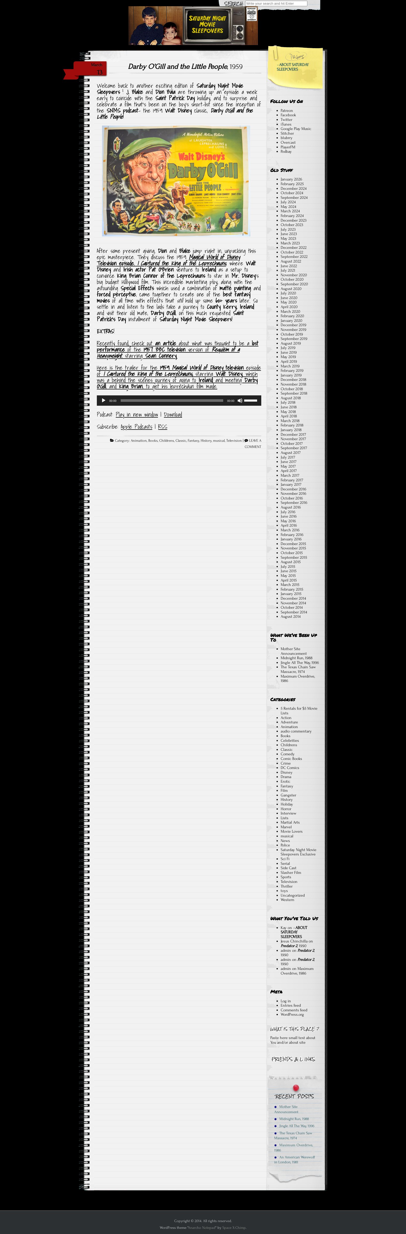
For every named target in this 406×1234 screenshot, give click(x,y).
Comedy (288, 754)
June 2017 (288, 461)
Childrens (166, 441)
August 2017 (291, 452)
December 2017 (293, 434)
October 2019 (292, 334)
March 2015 (290, 584)
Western (287, 899)
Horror (286, 809)
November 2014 (293, 603)
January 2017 (291, 484)
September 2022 (294, 256)
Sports (286, 877)
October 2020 (292, 279)
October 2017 (292, 443)
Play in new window (137, 414)
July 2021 (288, 270)
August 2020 (291, 288)
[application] (179, 400)
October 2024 (292, 193)
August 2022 (291, 261)
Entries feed (291, 1005)
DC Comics (290, 767)
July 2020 (288, 293)
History (206, 441)
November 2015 (293, 548)
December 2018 (293, 379)
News (285, 840)
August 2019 (291, 343)
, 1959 (185, 66)
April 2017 (289, 470)
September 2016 (294, 502)
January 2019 (291, 375)
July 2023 (288, 229)
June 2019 (289, 352)
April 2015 (289, 580)
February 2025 (292, 184)
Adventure (289, 722)
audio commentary (296, 731)
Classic (181, 441)
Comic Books (291, 758)
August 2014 (291, 616)
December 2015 (293, 543)
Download (173, 414)
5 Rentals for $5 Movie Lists (299, 710)
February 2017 (292, 480)
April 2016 (289, 525)
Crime (286, 763)
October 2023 (292, 224)
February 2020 (292, 316)
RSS (162, 426)
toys (284, 890)
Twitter (286, 119)
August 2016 (291, 507)
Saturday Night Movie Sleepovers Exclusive (298, 852)
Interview (288, 813)
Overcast (288, 142)
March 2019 (290, 366)
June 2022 (289, 266)
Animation (139, 441)
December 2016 (293, 489)
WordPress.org (292, 1014)
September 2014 (294, 612)
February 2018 (292, 425)
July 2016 (288, 512)
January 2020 (291, 320)
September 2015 (294, 557)
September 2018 (294, 393)
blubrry (287, 137)
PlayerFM (288, 147)
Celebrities (290, 740)
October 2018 (292, 389)
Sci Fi (285, 858)
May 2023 (288, 238)
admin (286, 950)
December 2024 (294, 188)
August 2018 (291, 398)
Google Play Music (296, 128)
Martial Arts (290, 822)
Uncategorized (293, 895)
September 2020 (294, 284)
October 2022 (292, 252)
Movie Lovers (292, 831)
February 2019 (292, 370)
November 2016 (293, 493)
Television (234, 441)
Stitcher (287, 133)
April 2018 (289, 416)
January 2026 (291, 179)
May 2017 (288, 466)
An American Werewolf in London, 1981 (294, 1159)
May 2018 (288, 411)
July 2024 (288, 202)
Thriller (287, 886)
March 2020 (290, 311)
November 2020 (294, 275)
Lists (284, 818)
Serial (285, 863)
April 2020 (289, 306)
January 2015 (291, 593)
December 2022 (294, 247)
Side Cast (288, 868)
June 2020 (289, 297)
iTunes (286, 124)
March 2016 (290, 530)
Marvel (286, 827)
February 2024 (292, 215)
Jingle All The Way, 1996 (300, 662)
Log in (286, 1001)
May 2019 (288, 356)
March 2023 (290, 243)
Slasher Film (291, 872)
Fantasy (193, 441)
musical (219, 441)
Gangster (288, 795)
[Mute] (240, 400)
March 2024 (290, 211)
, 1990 (294, 945)
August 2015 (291, 562)
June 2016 (289, 516)
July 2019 (288, 347)
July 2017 (288, 457)
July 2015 (288, 566)
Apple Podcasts (136, 426)
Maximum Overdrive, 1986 (298, 678)
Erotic (285, 781)
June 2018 (289, 407)
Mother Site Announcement (294, 651)
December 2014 (293, 598)
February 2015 (292, 589)
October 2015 (292, 552)
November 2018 (293, 384)
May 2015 (288, 575)
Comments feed (294, 1010)
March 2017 (290, 475)
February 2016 (292, 534)
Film (284, 790)
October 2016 (292, 498)
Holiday (287, 804)
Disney (287, 772)
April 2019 (289, 361)
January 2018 (291, 429)
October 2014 (292, 607)
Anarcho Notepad (201, 1227)
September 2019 (294, 338)
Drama (286, 776)
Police (285, 845)
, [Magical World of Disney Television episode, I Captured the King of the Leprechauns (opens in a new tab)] (135, 263)
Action (286, 717)
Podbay (286, 151)
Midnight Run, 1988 (297, 658)
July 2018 (288, 402)
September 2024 (294, 197)
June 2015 (288, 571)
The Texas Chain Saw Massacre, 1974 (298, 669)
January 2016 (291, 539)
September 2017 (294, 448)
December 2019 (293, 325)
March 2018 (290, 420)
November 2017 (293, 439)
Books (153, 441)
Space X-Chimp (234, 1227)
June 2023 (289, 233)
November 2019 (293, 329)
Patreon (287, 110)
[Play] (103, 400)
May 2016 (288, 521)
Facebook (288, 115)
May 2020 (289, 302)
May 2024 (288, 206)
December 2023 (294, 220)
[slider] (172, 400)
